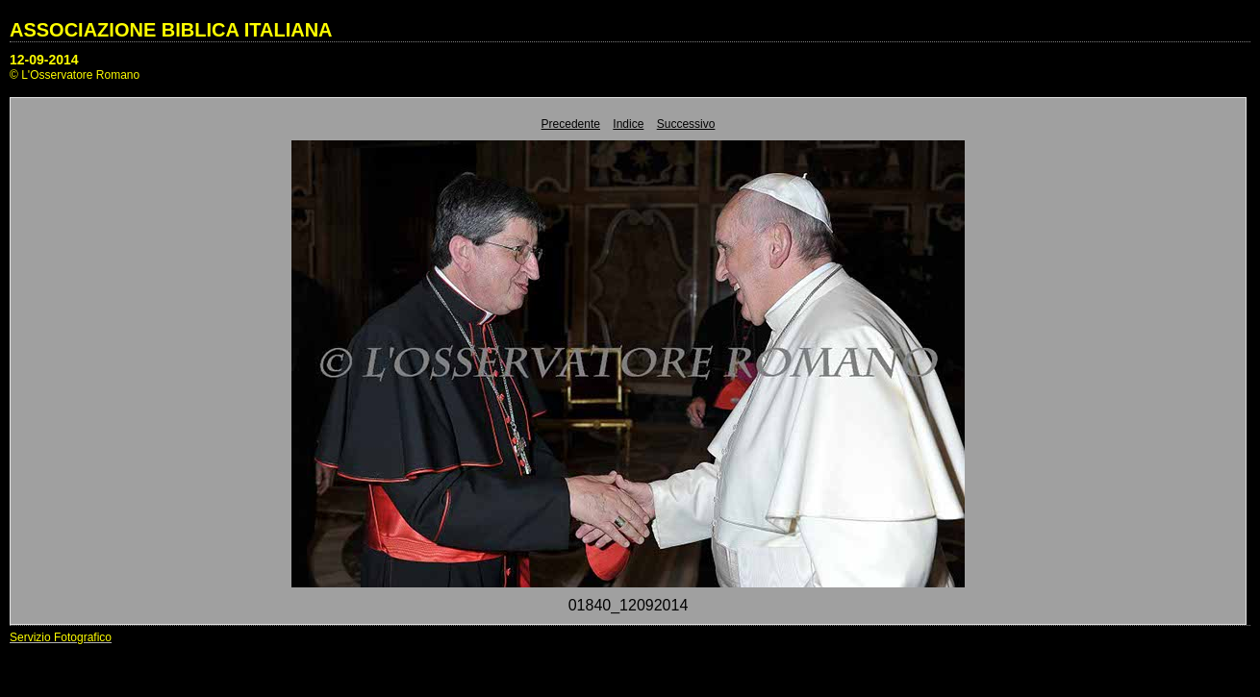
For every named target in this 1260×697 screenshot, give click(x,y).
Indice (628, 124)
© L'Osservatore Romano (74, 75)
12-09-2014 (44, 59)
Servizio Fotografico (61, 637)
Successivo (686, 124)
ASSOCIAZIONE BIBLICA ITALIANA (171, 29)
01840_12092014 (628, 605)
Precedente (571, 124)
